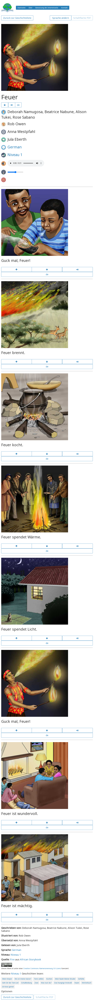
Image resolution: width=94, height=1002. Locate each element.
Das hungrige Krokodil (63, 983)
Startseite (21, 7)
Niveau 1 (14, 154)
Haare (76, 983)
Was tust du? (46, 983)
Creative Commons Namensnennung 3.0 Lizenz (42, 968)
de (18, 104)
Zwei (36, 983)
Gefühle (81, 979)
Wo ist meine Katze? (23, 979)
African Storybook (30, 959)
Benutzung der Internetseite (46, 7)
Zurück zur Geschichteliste (17, 17)
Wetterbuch (86, 983)
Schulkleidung (26, 983)
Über (30, 7)
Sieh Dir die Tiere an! (10, 983)
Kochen (49, 979)
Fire (12, 959)
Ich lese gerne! (8, 986)
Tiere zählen (39, 979)
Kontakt (64, 7)
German (14, 146)
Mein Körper (7, 979)
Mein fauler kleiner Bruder (65, 979)
